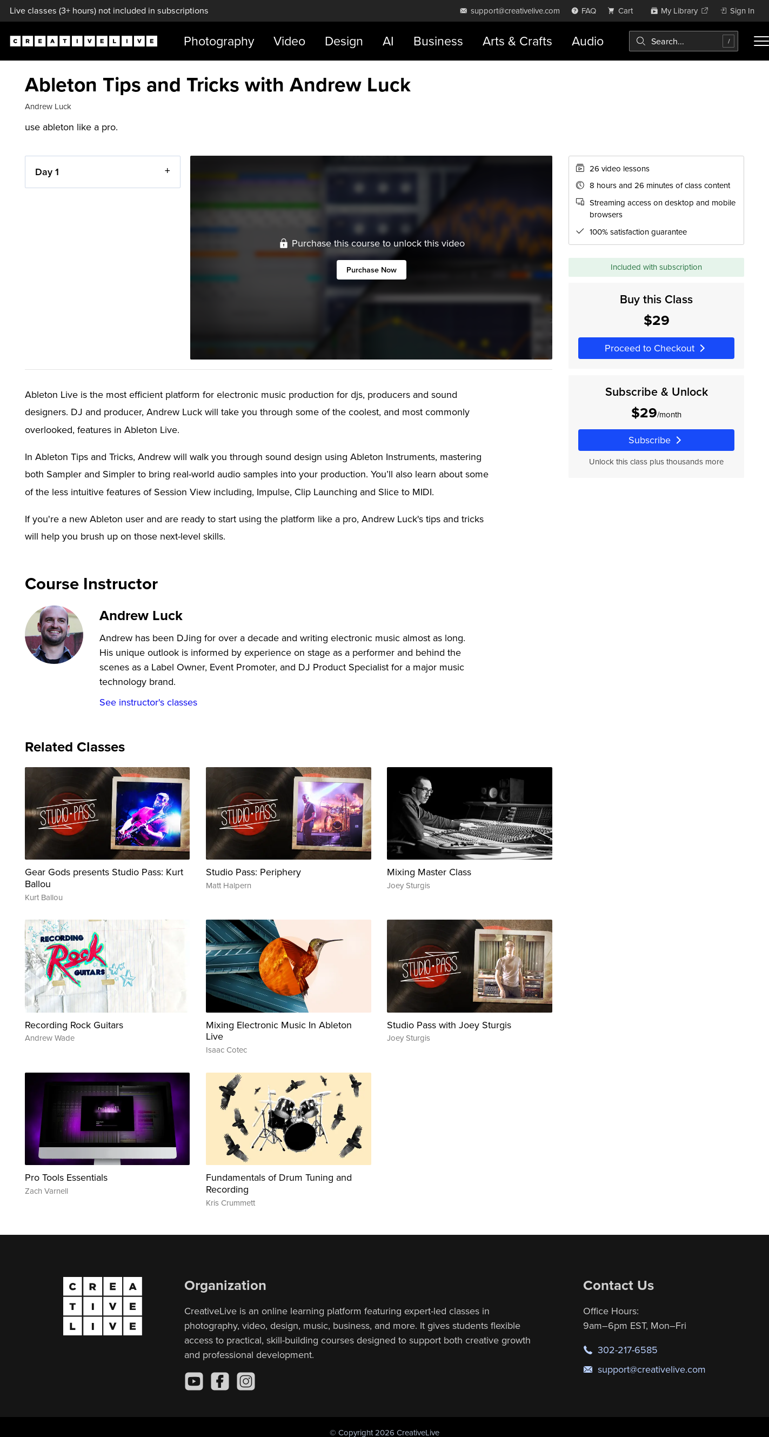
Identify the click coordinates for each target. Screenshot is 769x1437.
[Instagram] (246, 1381)
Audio (588, 41)
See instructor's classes (148, 702)
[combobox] (684, 41)
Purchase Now (371, 269)
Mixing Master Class (429, 872)
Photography (219, 41)
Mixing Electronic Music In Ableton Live (279, 1030)
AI (388, 41)
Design (344, 41)
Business (438, 41)
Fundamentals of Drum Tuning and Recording (279, 1183)
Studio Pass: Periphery (253, 872)
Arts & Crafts (517, 41)
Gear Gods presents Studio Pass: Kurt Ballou (104, 877)
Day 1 (47, 171)
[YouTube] (194, 1381)
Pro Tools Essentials (66, 1177)
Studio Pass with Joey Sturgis (449, 1025)
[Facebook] (220, 1381)
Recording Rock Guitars (74, 1025)
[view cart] (623, 10)
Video (289, 41)
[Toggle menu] (761, 41)
